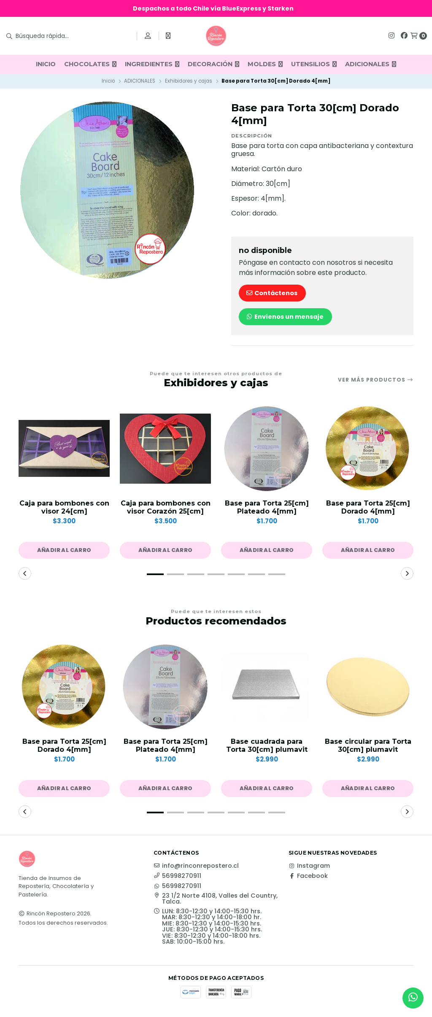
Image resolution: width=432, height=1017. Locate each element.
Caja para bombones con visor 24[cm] (64, 507)
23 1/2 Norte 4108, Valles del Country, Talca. (216, 899)
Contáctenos (271, 293)
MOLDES (265, 64)
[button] (64, 550)
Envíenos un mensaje (285, 316)
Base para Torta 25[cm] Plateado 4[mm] (267, 507)
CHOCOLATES (90, 64)
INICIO (46, 64)
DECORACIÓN (213, 64)
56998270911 (177, 876)
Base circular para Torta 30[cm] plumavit (368, 745)
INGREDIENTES (152, 64)
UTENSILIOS (314, 64)
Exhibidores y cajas (188, 81)
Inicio (108, 81)
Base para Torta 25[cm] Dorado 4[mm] (368, 507)
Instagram (309, 866)
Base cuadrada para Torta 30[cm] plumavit (267, 745)
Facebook (308, 876)
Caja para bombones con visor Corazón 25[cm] (166, 507)
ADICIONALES (370, 64)
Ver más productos (375, 379)
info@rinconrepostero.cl (196, 866)
